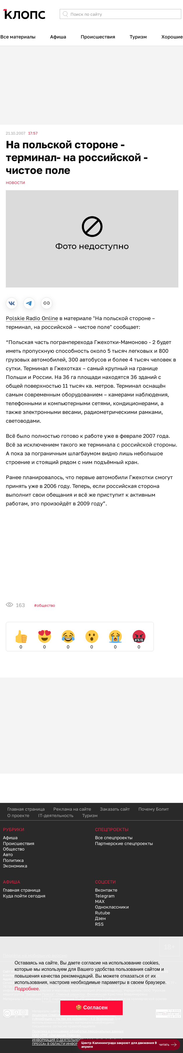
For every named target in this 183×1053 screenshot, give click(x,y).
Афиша (58, 37)
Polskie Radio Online (32, 318)
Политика (13, 860)
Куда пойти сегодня (24, 895)
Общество (46, 605)
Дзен (100, 918)
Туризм (138, 37)
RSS (99, 924)
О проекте (18, 815)
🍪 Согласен (91, 1007)
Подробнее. (27, 988)
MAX (100, 901)
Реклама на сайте (72, 809)
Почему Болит (153, 809)
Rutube (102, 912)
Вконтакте (106, 890)
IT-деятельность (55, 815)
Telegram (105, 895)
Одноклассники (112, 906)
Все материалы (18, 37)
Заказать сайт (115, 809)
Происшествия (98, 37)
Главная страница (26, 809)
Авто (8, 854)
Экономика (15, 865)
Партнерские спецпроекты (124, 843)
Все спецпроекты (114, 837)
